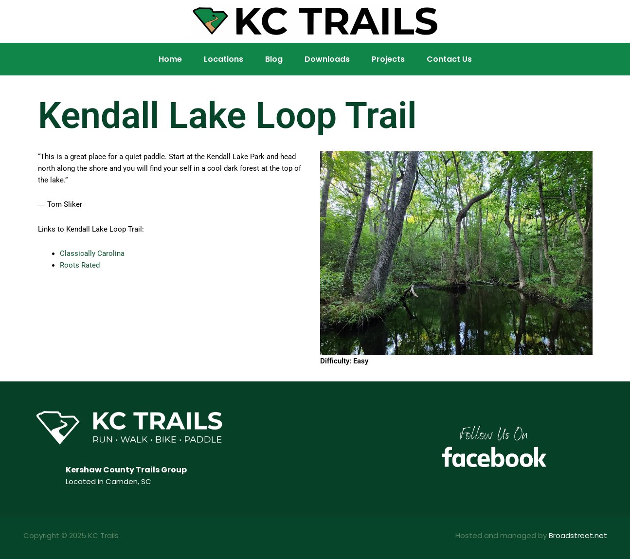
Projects (388, 59)
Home (170, 59)
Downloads (327, 59)
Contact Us (449, 59)
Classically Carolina (92, 253)
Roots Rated (80, 265)
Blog (274, 59)
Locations (223, 59)
